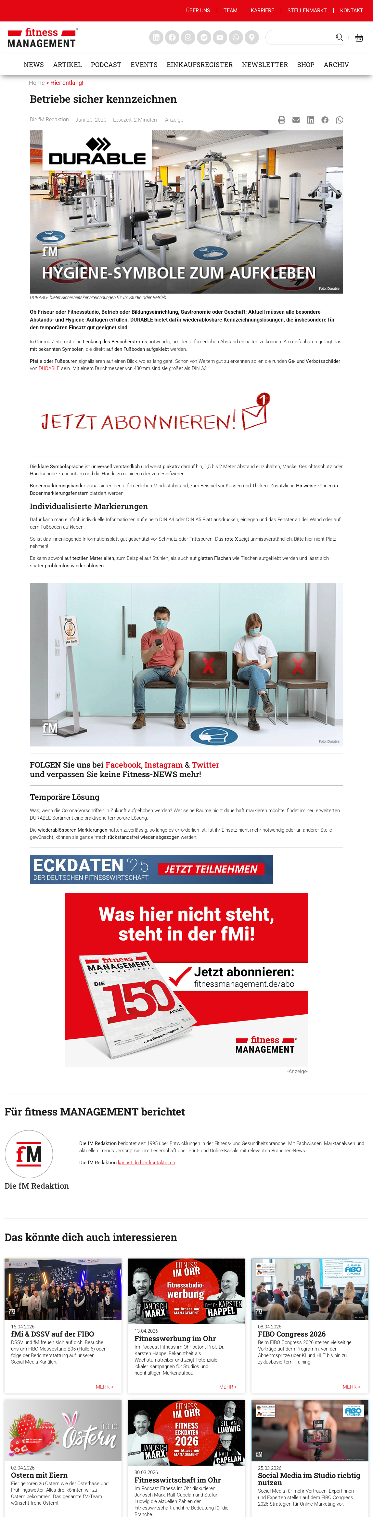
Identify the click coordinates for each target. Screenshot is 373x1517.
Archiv (336, 64)
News (34, 64)
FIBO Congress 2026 (292, 1334)
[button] (282, 120)
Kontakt (351, 10)
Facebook (123, 764)
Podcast (106, 64)
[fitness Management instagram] (188, 37)
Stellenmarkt (307, 10)
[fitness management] (43, 37)
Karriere (262, 10)
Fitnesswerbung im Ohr (175, 1338)
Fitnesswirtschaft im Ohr (178, 1479)
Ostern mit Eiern (39, 1475)
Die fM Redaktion (49, 119)
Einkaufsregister (200, 64)
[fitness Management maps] (252, 37)
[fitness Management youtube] (220, 37)
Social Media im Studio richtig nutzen (309, 1479)
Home (37, 82)
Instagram (164, 764)
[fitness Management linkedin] (156, 37)
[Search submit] (339, 37)
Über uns (198, 10)
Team (231, 10)
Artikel (67, 64)
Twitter (205, 764)
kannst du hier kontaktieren (146, 1163)
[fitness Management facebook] (172, 37)
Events (144, 64)
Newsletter (265, 64)
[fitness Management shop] (359, 37)
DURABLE (49, 368)
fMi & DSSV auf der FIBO (52, 1334)
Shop (306, 64)
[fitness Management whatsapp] (236, 37)
